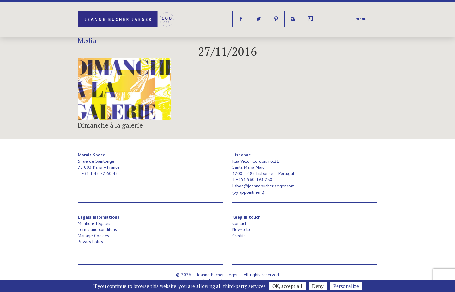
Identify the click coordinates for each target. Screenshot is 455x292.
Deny (318, 286)
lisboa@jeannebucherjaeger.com (263, 186)
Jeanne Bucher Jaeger (126, 19)
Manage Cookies (93, 236)
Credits (239, 236)
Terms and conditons (97, 229)
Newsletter (242, 229)
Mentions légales (94, 223)
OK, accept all (287, 286)
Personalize (346, 286)
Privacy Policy (90, 242)
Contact (239, 223)
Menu (361, 18)
